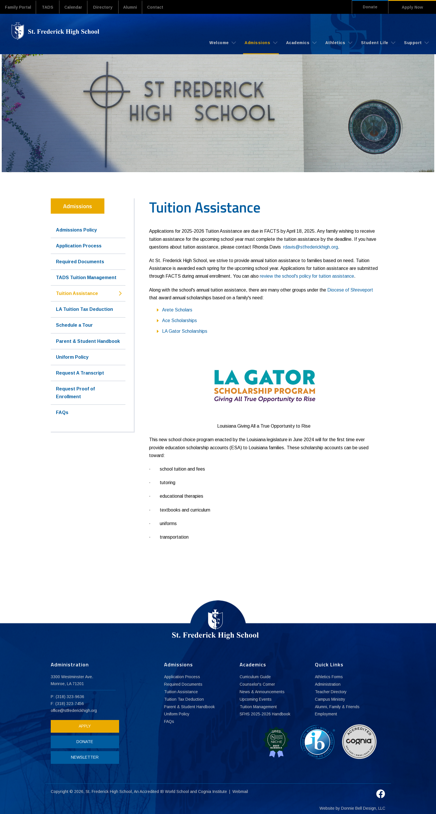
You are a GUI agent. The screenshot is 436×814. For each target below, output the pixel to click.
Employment (326, 714)
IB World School (174, 789)
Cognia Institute (212, 789)
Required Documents (80, 261)
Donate (367, 7)
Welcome (222, 42)
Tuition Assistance (77, 293)
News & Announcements (262, 691)
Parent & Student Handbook (88, 341)
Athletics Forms (329, 676)
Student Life (378, 42)
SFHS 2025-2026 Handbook (265, 714)
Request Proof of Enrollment (75, 392)
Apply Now (412, 7)
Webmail (240, 789)
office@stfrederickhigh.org (74, 710)
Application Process (79, 245)
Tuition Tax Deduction (184, 699)
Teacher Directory (331, 691)
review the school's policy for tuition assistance (307, 276)
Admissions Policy (76, 229)
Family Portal (19, 7)
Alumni (136, 7)
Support (416, 42)
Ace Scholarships (179, 320)
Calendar (76, 7)
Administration (328, 684)
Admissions (261, 42)
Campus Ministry (330, 699)
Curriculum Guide (255, 676)
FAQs (62, 412)
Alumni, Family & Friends (337, 706)
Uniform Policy (72, 356)
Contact (163, 7)
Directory (107, 7)
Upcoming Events (256, 699)
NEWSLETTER (83, 757)
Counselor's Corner (258, 684)
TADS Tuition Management (86, 277)
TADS (50, 7)
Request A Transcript (80, 372)
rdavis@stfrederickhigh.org (310, 246)
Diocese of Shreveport (350, 289)
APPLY (83, 725)
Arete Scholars (177, 309)
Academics (301, 42)
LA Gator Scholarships (184, 330)
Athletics (338, 42)
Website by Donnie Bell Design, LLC (352, 806)
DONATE (83, 741)
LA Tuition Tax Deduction (84, 309)
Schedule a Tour (74, 325)
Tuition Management (258, 706)
